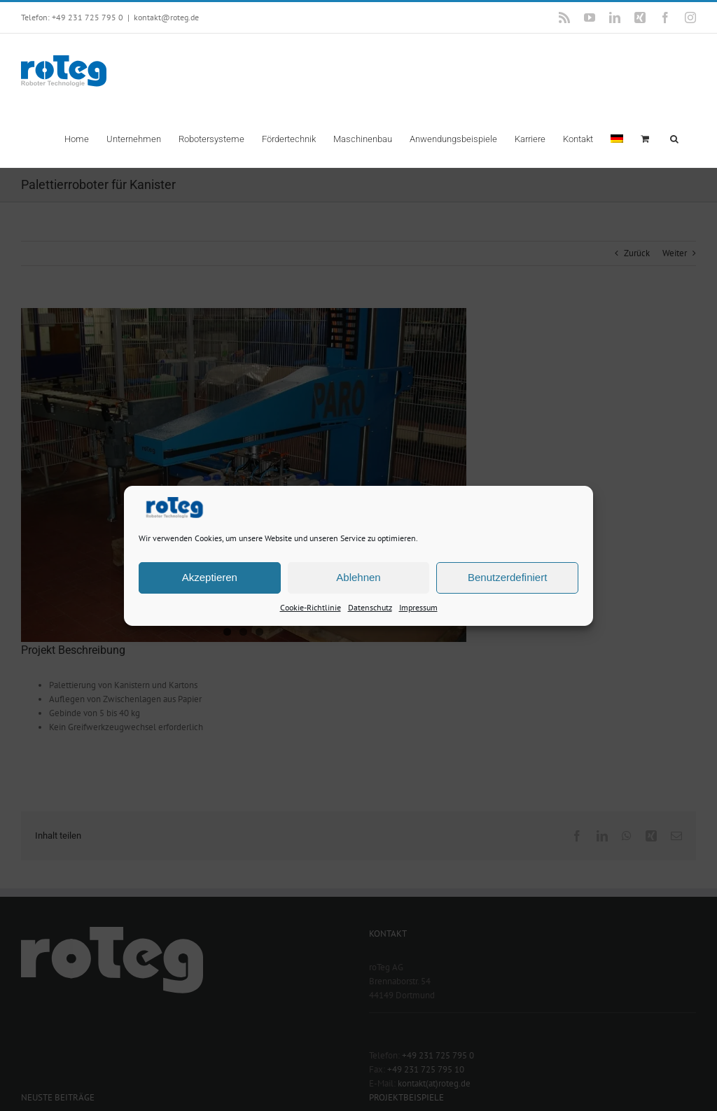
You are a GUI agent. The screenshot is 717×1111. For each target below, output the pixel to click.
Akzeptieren (209, 577)
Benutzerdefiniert (507, 577)
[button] (674, 138)
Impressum (418, 606)
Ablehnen (358, 577)
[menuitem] (617, 138)
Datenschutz (370, 606)
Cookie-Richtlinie (310, 606)
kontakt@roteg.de (166, 17)
